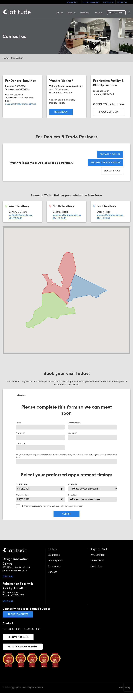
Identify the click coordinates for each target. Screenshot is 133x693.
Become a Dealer (110, 154)
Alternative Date (22, 495)
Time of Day (72, 484)
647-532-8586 (103, 218)
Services (52, 572)
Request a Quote (116, 12)
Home (6, 58)
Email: (18, 423)
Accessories (99, 12)
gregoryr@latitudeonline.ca (110, 215)
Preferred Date (21, 484)
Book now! (60, 111)
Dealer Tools (108, 2)
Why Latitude (71, 2)
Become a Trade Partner (105, 162)
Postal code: (21, 443)
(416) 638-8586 (12, 629)
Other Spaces (85, 12)
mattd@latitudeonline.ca (20, 215)
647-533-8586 (59, 218)
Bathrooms (72, 12)
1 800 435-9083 (32, 629)
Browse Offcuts (108, 111)
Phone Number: (74, 423)
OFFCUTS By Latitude (91, 2)
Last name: (72, 433)
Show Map (8, 576)
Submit (66, 513)
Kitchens (60, 12)
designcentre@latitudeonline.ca (20, 104)
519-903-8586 (15, 218)
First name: (20, 433)
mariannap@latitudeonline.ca (67, 215)
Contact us (122, 2)
